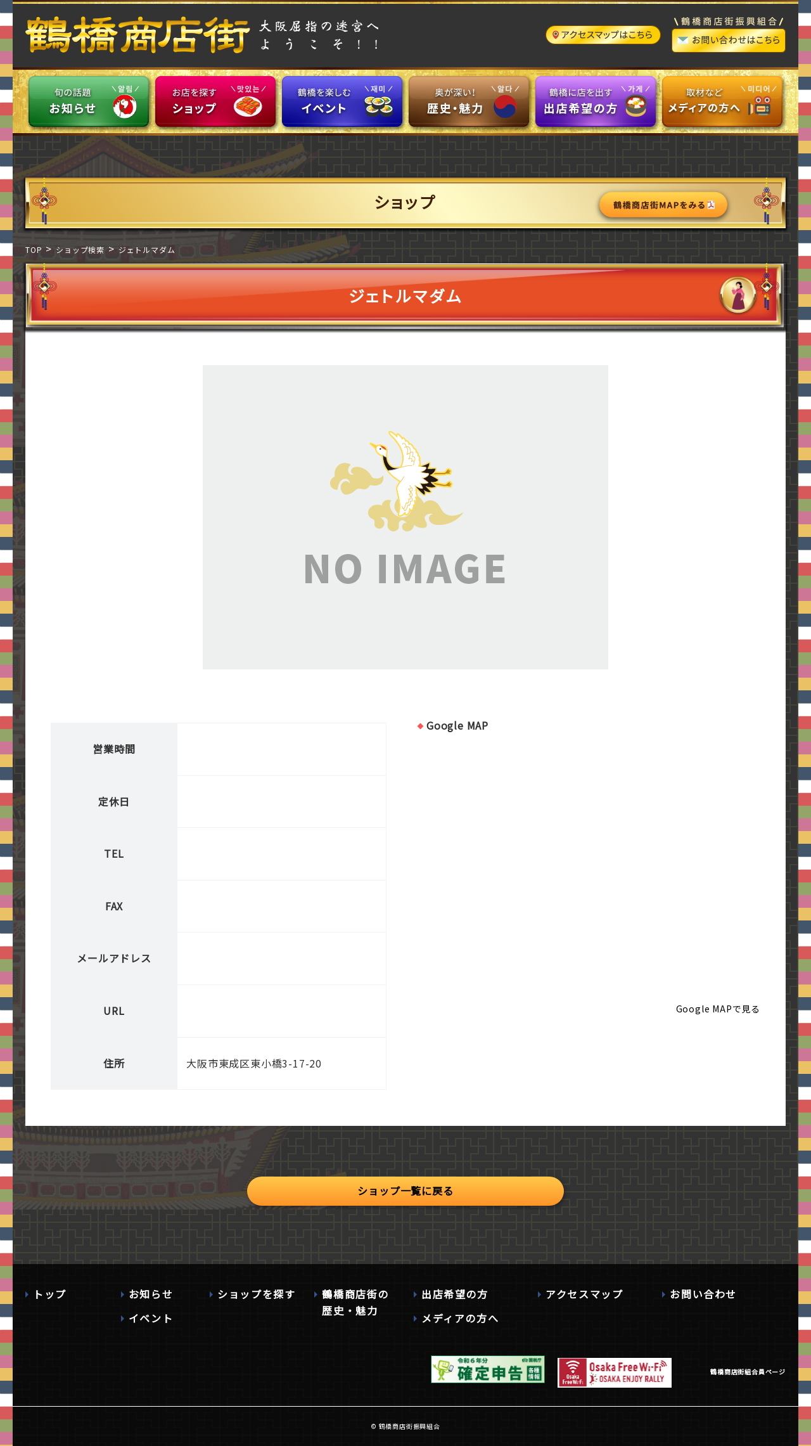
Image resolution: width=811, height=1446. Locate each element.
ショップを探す (256, 1293)
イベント (151, 1318)
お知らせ (151, 1293)
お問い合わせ (703, 1293)
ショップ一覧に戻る (405, 1190)
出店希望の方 (455, 1293)
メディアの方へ (460, 1318)
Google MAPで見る (718, 1008)
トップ (50, 1293)
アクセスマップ (584, 1293)
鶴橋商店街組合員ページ (748, 1371)
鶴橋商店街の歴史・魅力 (355, 1302)
